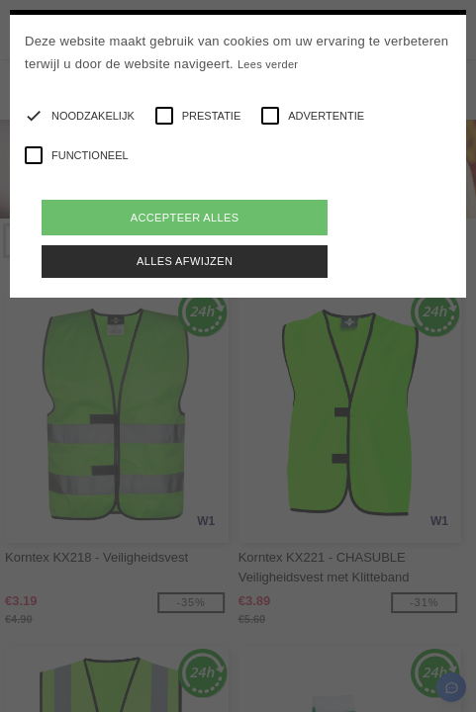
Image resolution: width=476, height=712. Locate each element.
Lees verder (268, 64)
